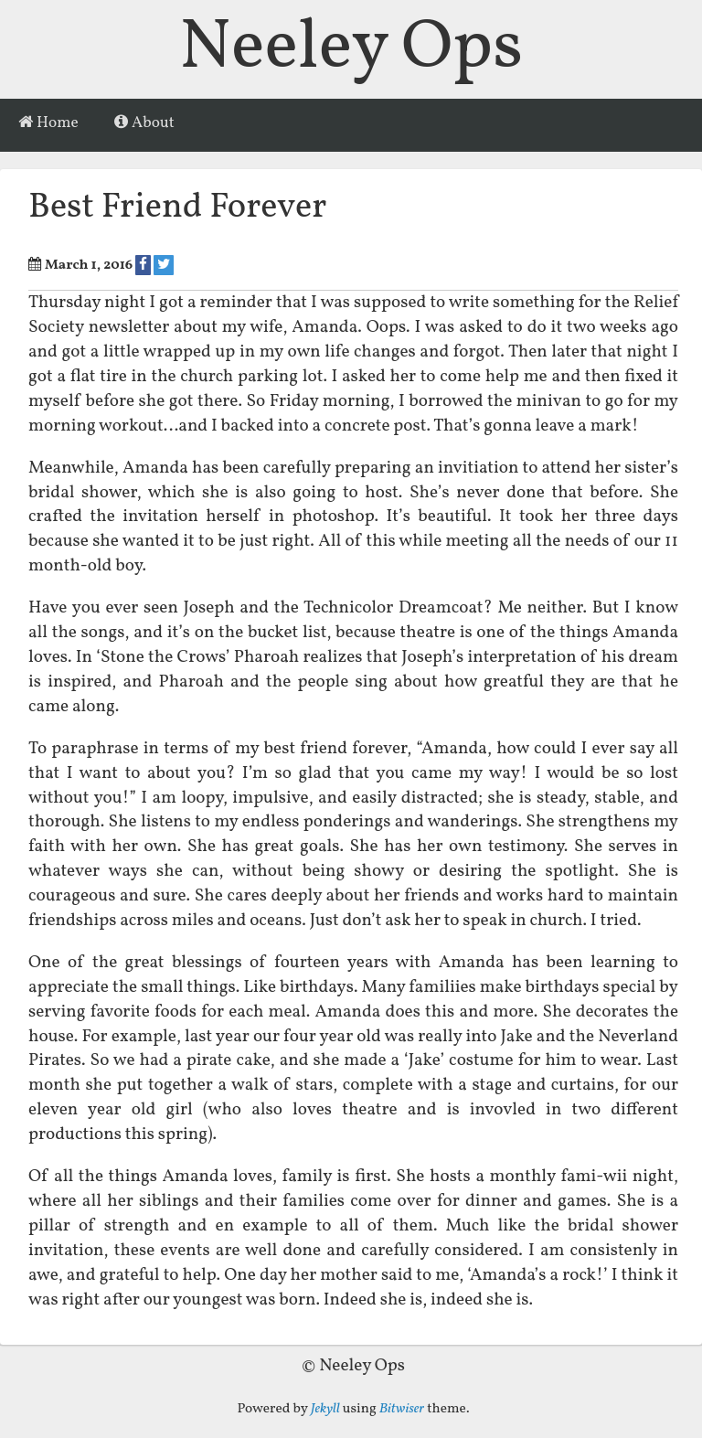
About (144, 123)
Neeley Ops (351, 49)
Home (48, 123)
